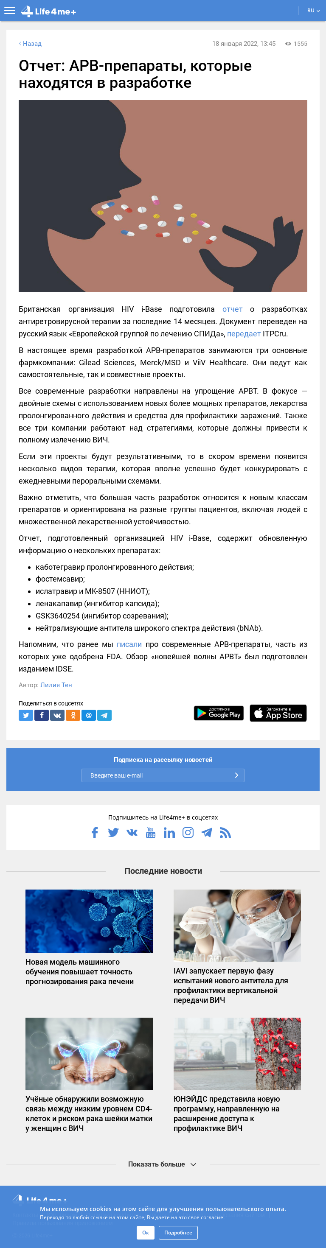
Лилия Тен (56, 685)
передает (244, 333)
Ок (145, 1232)
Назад (29, 44)
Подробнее (178, 1232)
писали (129, 644)
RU (313, 10)
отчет (232, 309)
